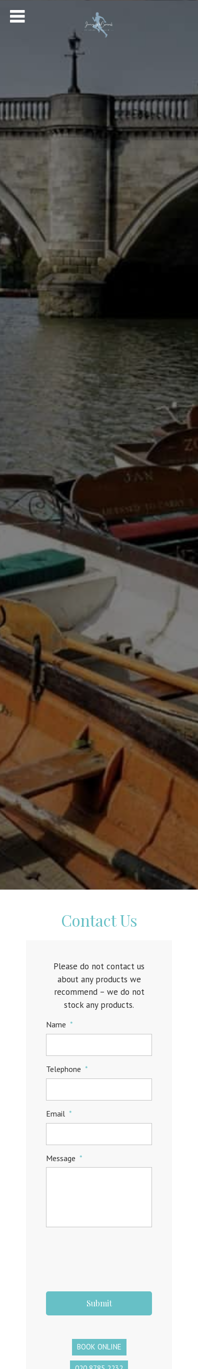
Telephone (67, 1069)
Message (64, 1158)
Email (59, 1114)
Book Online (99, 1346)
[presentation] (122, 1255)
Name (59, 1024)
